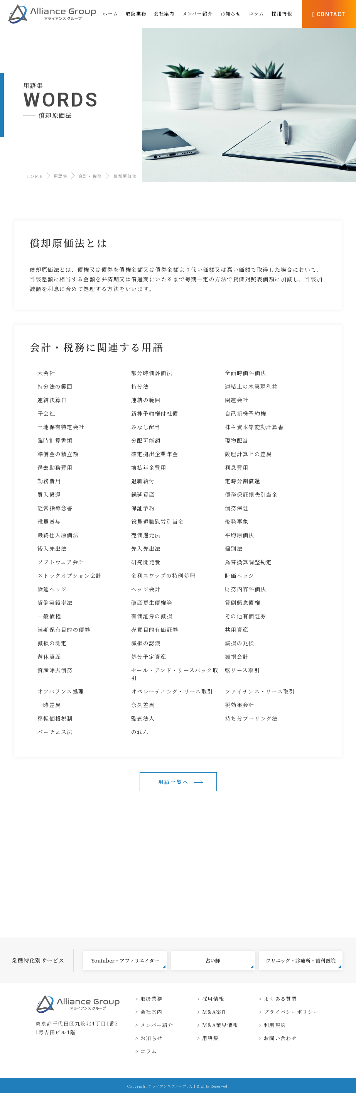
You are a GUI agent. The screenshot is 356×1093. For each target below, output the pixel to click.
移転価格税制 (55, 718)
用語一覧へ (173, 781)
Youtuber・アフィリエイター (128, 962)
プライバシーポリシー (291, 1011)
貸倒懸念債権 (242, 602)
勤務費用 (49, 481)
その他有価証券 (245, 616)
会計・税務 (90, 176)
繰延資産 (143, 494)
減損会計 (236, 656)
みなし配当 (146, 427)
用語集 (61, 176)
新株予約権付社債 (154, 413)
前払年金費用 (149, 467)
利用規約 (275, 1025)
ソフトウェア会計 (60, 562)
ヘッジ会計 (146, 589)
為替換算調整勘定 (248, 562)
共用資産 (236, 629)
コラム (148, 1051)
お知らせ (151, 1038)
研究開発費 (146, 562)
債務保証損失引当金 (251, 494)
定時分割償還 (242, 481)
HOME (34, 176)
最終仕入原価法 (58, 535)
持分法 (140, 386)
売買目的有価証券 (154, 629)
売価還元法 (146, 535)
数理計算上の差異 (248, 454)
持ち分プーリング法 (251, 718)
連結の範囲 (146, 400)
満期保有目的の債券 (64, 629)
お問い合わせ (280, 1038)
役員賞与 (49, 521)
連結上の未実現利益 (251, 386)
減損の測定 (52, 643)
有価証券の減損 (151, 616)
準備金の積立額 (58, 454)
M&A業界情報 (220, 1025)
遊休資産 (49, 656)
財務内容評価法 (245, 589)
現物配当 (236, 440)
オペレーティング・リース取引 (172, 691)
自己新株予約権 (245, 413)
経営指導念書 (55, 508)
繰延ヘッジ (52, 589)
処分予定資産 (149, 656)
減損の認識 (146, 643)
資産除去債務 (55, 670)
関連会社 (236, 400)
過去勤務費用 (55, 467)
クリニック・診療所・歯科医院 (303, 962)
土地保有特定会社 (60, 427)
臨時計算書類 (55, 440)
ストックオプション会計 (69, 575)
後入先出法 (52, 548)
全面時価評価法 (245, 373)
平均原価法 (240, 535)
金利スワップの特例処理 (163, 575)
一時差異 (49, 705)
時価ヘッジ (240, 575)
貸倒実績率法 (55, 602)
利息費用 (236, 467)
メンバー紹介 (156, 1025)
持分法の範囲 (55, 386)
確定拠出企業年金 (154, 454)
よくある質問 (280, 998)
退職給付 (143, 481)
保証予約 (143, 508)
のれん (140, 732)
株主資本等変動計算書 (254, 427)
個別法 (234, 548)
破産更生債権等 (151, 602)
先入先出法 (146, 548)
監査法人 (143, 718)
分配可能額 (146, 440)
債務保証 (236, 508)
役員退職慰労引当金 (157, 521)
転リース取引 (242, 670)
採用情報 (213, 998)
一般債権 (49, 616)
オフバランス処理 (60, 691)
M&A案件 (214, 1011)
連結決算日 (52, 400)
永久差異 (143, 705)
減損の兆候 (240, 643)
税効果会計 (240, 705)
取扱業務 (151, 998)
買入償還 (49, 494)
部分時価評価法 (151, 373)
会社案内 (151, 1011)
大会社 (46, 373)
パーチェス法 (55, 732)
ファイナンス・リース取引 (260, 691)
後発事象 (236, 521)
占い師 (229, 962)
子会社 (46, 413)
